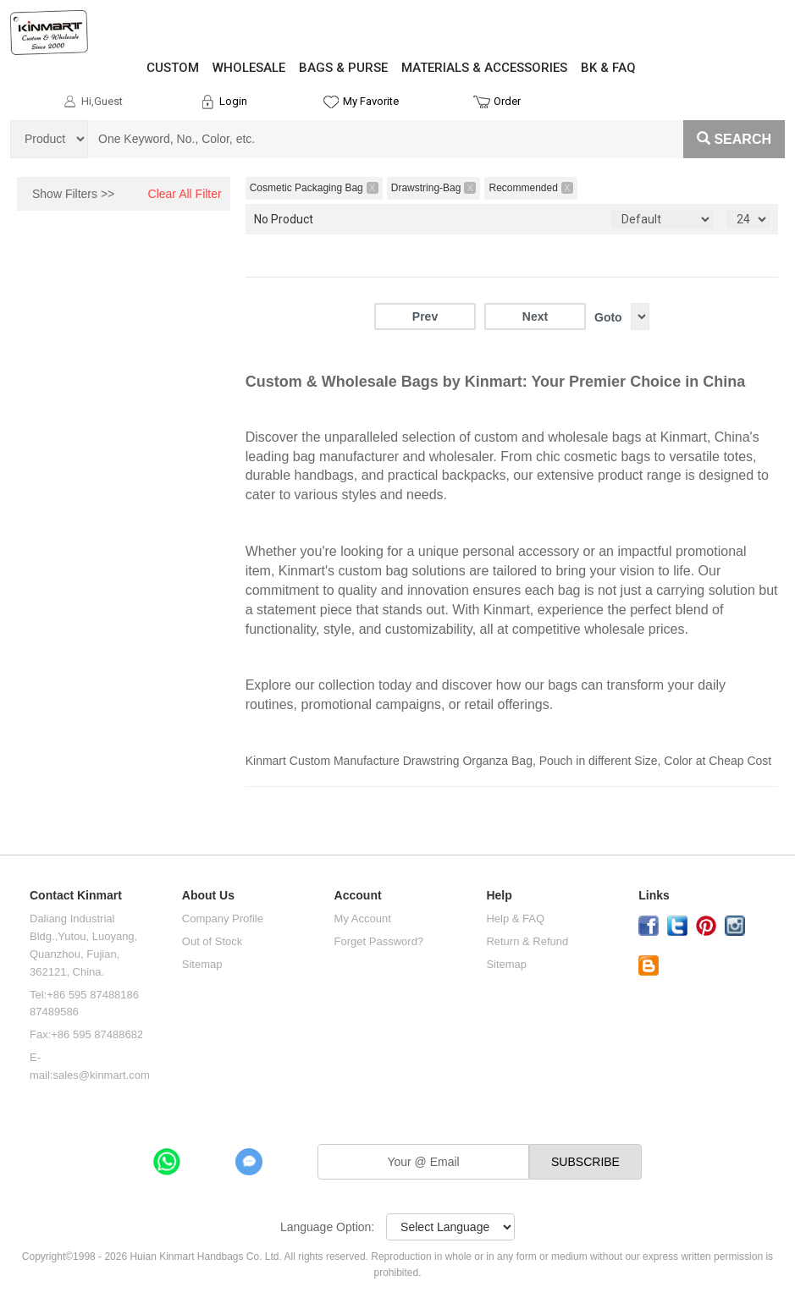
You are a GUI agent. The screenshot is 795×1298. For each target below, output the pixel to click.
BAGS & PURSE (343, 67)
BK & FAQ (608, 67)
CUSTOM (172, 67)
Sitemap (202, 964)
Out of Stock (212, 941)
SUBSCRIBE (585, 1162)
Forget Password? (379, 941)
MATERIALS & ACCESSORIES (484, 67)
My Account (362, 918)
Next (535, 316)
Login (233, 101)
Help (498, 895)
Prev (425, 316)
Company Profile (222, 918)
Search (734, 139)
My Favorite (371, 101)
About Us (208, 895)
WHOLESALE (249, 67)
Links (654, 895)
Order (507, 101)
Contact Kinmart (76, 895)
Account (358, 895)
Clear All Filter (185, 194)
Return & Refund (527, 941)
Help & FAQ (515, 918)
